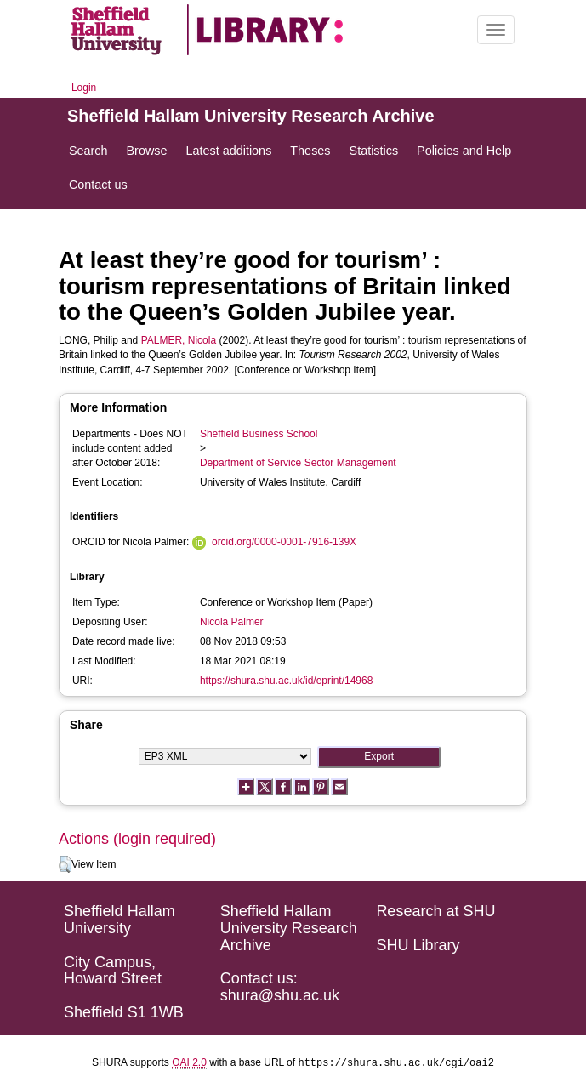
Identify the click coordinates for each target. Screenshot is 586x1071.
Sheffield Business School (259, 434)
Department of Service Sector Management (298, 463)
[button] (65, 864)
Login (83, 88)
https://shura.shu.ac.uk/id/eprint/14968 (286, 680)
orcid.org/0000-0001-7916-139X (284, 542)
